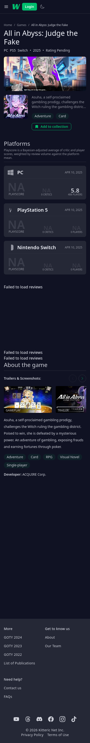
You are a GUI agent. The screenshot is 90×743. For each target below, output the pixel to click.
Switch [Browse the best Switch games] (23, 50)
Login (29, 6)
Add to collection (51, 126)
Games (21, 25)
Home (8, 25)
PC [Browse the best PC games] (6, 50)
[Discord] (39, 719)
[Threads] (28, 719)
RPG (49, 457)
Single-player (17, 465)
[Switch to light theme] (42, 6)
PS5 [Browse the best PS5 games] (13, 50)
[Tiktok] (74, 719)
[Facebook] (51, 719)
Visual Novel (69, 457)
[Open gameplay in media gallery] (28, 399)
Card (62, 116)
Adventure (43, 116)
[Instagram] (62, 719)
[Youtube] (16, 719)
